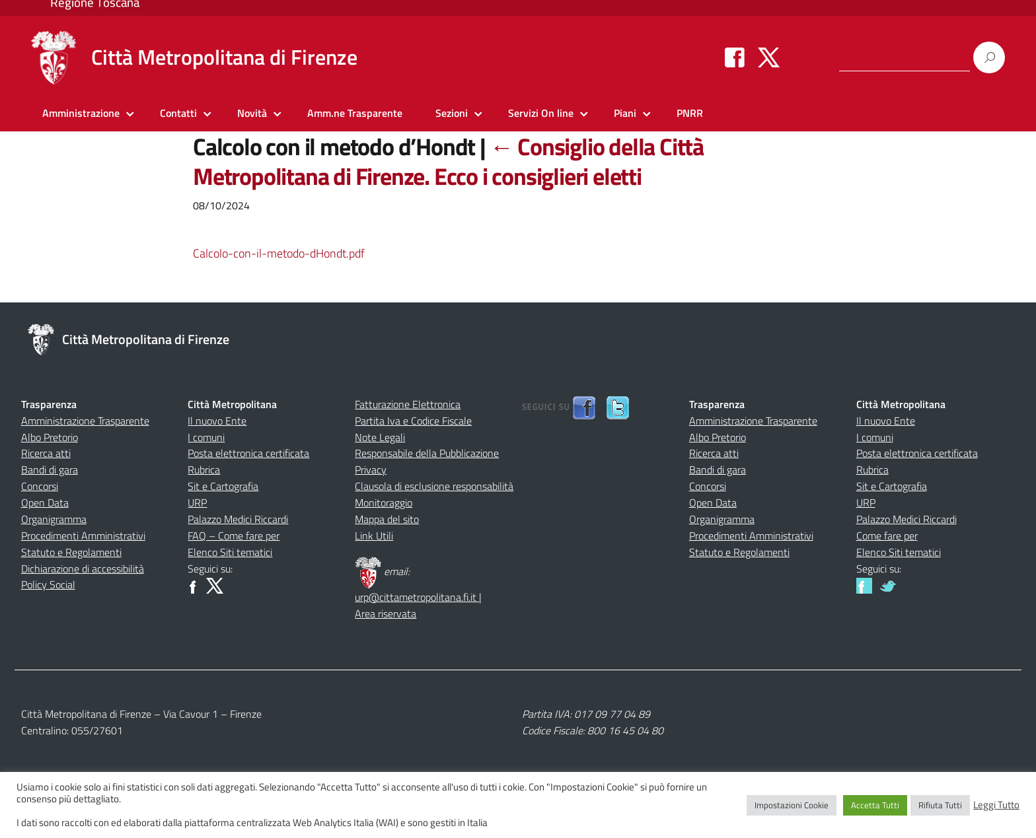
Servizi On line (541, 113)
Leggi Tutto (996, 805)
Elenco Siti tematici (230, 552)
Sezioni (451, 113)
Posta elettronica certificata (248, 453)
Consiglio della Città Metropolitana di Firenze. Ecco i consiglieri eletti (448, 161)
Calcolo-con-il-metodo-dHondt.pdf (279, 253)
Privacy (371, 469)
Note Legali (380, 437)
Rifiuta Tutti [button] (940, 805)
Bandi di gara (49, 469)
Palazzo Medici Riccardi (238, 519)
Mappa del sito (387, 519)
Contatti (178, 113)
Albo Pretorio (49, 437)
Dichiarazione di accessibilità (82, 568)
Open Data (45, 502)
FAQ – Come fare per (233, 535)
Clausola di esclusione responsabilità (434, 486)
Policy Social (48, 584)
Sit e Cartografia (223, 486)
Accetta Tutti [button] (875, 805)
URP (197, 502)
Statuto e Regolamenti (71, 552)
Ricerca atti (46, 453)
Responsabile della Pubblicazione (427, 453)
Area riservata (385, 613)
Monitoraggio (383, 502)
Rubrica (204, 469)
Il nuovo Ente (217, 421)
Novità (252, 113)
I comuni (206, 437)
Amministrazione (81, 113)
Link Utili (374, 535)
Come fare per (887, 535)
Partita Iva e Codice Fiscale (413, 421)
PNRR (690, 113)
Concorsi (39, 486)
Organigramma (54, 519)
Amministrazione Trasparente (85, 421)
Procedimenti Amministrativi (83, 535)
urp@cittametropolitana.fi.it (417, 597)
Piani (625, 113)
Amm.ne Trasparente (354, 113)
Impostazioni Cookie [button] (792, 805)
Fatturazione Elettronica (408, 404)
